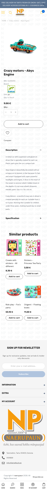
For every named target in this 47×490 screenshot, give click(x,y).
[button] (12, 486)
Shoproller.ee (38, 477)
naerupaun (18, 475)
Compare (7, 140)
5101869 (10, 458)
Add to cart (23, 124)
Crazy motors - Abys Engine (19, 21)
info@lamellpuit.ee (14, 463)
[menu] (3, 12)
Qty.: (6, 107)
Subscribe (23, 374)
